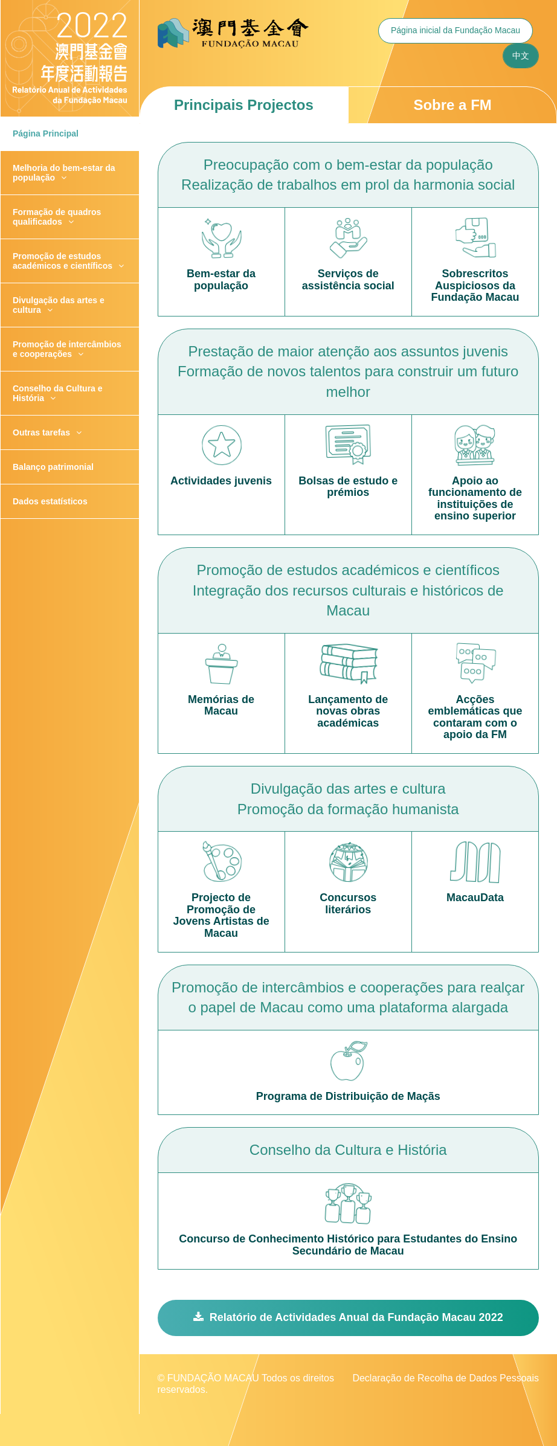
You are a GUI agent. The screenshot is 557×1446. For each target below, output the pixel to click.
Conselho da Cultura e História (58, 393)
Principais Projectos (244, 105)
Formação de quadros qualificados (57, 217)
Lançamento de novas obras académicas (348, 711)
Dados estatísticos (50, 501)
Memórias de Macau (221, 706)
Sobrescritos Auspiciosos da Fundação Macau (475, 285)
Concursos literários (348, 904)
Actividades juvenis (221, 481)
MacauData (475, 898)
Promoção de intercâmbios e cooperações (67, 349)
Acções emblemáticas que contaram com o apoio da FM (475, 717)
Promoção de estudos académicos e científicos (68, 261)
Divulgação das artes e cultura (59, 305)
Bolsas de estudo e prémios (348, 487)
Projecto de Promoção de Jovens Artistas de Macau (221, 915)
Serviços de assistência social (348, 280)
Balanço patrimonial (53, 467)
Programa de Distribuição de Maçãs (348, 1096)
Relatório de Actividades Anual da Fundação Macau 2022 (348, 1317)
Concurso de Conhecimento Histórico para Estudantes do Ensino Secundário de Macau (348, 1245)
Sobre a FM (452, 105)
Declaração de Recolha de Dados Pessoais (445, 1378)
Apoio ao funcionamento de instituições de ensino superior (475, 498)
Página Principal (46, 133)
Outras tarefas (47, 432)
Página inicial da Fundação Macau (455, 30)
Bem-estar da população (221, 280)
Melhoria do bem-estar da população (64, 172)
